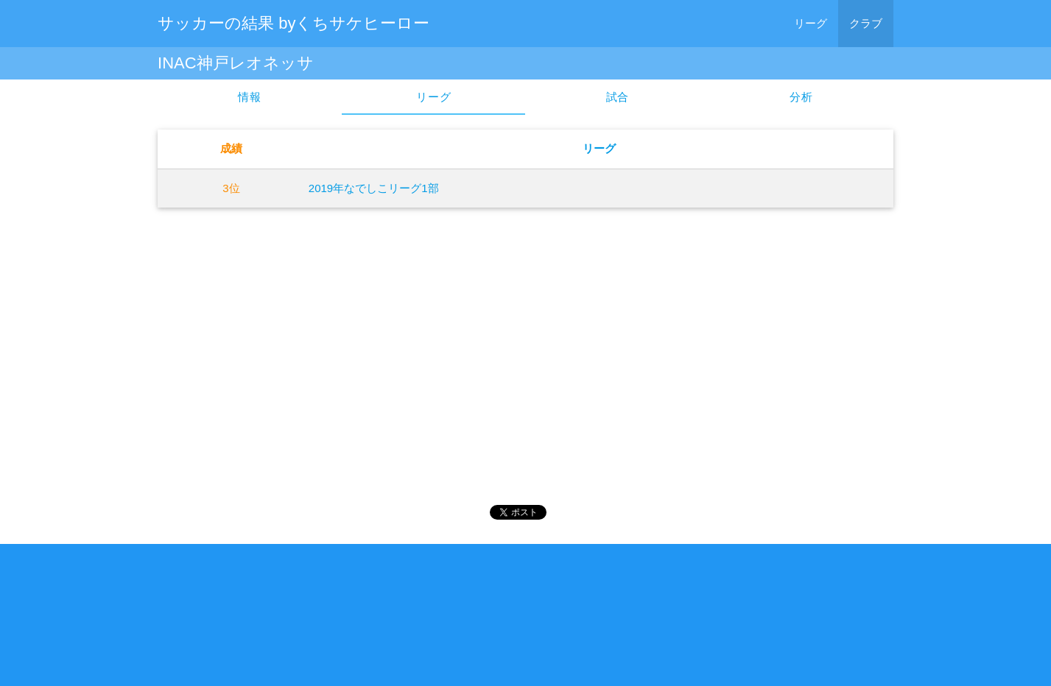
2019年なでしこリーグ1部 (374, 188)
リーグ (810, 23)
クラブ (865, 23)
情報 (249, 97)
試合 (618, 97)
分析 (801, 97)
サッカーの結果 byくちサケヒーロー (293, 23)
